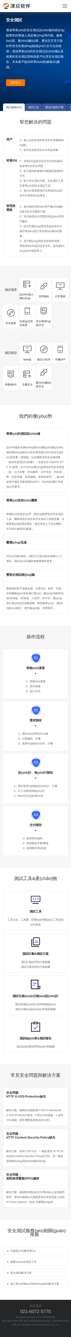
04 (36, 815)
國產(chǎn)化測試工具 (23, 1261)
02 (36, 710)
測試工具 (33, 107)
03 (36, 762)
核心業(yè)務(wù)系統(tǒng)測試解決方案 (34, 1283)
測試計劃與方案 (54, 107)
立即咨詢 (15, 82)
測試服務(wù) (14, 107)
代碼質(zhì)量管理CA (22, 1250)
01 (36, 658)
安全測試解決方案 (21, 1272)
